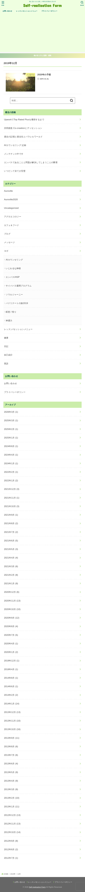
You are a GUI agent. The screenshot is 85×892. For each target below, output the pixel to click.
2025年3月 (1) (11, 420)
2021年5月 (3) (11, 549)
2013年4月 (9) (11, 781)
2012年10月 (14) (12, 832)
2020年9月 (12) (11, 618)
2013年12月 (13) (12, 712)
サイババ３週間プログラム (18, 285)
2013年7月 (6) (11, 755)
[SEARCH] (82, 3)
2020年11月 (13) (12, 600)
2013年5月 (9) (11, 772)
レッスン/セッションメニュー (26, 11)
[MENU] (3, 3)
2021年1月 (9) (11, 583)
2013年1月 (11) (11, 806)
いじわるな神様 (13, 268)
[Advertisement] (42, 33)
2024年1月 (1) (11, 463)
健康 (6, 338)
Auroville (8, 191)
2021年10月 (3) (11, 506)
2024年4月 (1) (11, 455)
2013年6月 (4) (11, 763)
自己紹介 (8, 355)
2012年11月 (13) (12, 823)
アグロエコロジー (12, 216)
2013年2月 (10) (11, 798)
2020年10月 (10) (12, 609)
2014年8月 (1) (11, 678)
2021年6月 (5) (11, 540)
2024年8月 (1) (11, 446)
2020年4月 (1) (11, 643)
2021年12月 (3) (11, 489)
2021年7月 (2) (11, 532)
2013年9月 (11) (11, 738)
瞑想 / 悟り (11, 312)
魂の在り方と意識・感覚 (42, 55)
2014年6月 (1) (11, 686)
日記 (6, 346)
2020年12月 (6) (11, 592)
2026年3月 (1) (11, 412)
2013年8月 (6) (11, 746)
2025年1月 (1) (11, 437)
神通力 (9, 320)
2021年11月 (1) (11, 498)
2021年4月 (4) (11, 557)
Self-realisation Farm (42, 5)
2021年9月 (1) (11, 515)
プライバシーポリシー (49, 11)
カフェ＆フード (11, 225)
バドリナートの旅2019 (17, 303)
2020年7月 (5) (11, 635)
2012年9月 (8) (11, 841)
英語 (6, 363)
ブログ (7, 234)
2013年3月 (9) (11, 789)
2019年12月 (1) (11, 660)
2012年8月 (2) (11, 849)
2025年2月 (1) (11, 429)
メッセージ (9, 242)
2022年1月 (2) (11, 480)
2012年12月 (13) (12, 815)
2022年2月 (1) (11, 472)
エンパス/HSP (13, 277)
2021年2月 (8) (11, 575)
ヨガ (6, 251)
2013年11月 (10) (12, 721)
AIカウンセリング (14, 259)
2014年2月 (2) (11, 695)
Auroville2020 (11, 199)
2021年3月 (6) (11, 566)
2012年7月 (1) (11, 858)
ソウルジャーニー (14, 294)
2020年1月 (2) (11, 652)
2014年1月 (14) (11, 703)
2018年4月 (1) (11, 669)
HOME (6, 874)
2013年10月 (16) (12, 729)
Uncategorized (11, 208)
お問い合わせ (7, 11)
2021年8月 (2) (11, 523)
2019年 (12, 874)
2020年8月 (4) (11, 626)
